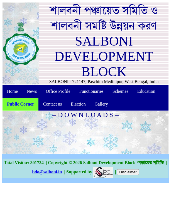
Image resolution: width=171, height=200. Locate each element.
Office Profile (58, 91)
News (32, 91)
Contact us (52, 104)
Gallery (101, 104)
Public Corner (20, 104)
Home (12, 91)
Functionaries (91, 91)
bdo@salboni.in (47, 171)
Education (146, 91)
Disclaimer (127, 172)
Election (78, 104)
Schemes (120, 91)
